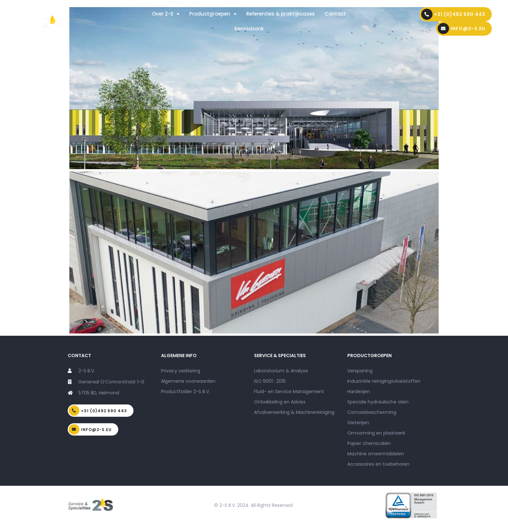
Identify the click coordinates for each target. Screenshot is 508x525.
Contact (335, 13)
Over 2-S (165, 14)
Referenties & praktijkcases (280, 13)
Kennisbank (249, 28)
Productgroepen (213, 14)
